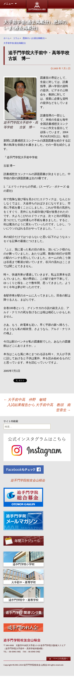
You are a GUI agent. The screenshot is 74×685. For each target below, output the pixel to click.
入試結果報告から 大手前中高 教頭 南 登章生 (39, 407)
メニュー (8, 3)
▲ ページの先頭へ (58, 658)
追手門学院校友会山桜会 (27, 480)
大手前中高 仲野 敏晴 (24, 399)
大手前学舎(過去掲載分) (26, 22)
